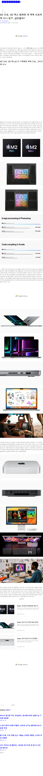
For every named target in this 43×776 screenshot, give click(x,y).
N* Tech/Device (4, 21)
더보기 (7, 710)
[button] (2, 6)
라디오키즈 (4, 23)
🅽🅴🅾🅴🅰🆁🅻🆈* (11, 1)
